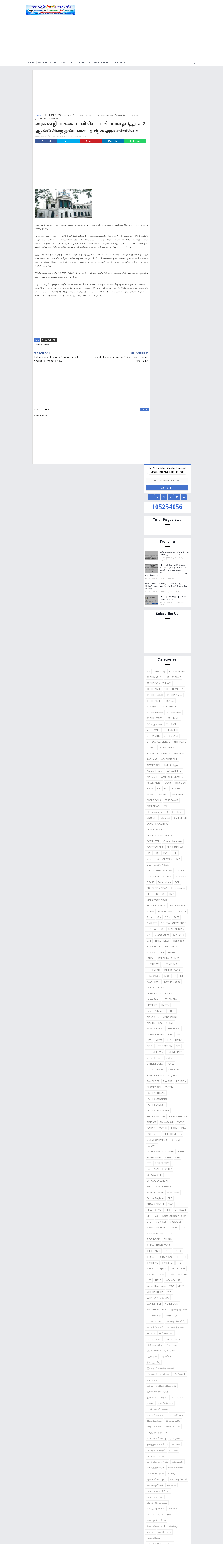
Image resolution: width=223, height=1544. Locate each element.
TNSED (151, 849)
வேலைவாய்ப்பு (82, 1521)
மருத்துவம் (171, 1329)
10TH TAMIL (153, 282)
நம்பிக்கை (172, 1230)
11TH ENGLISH (155, 287)
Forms (150, 510)
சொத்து (150, 1125)
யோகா (150, 1370)
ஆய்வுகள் (152, 949)
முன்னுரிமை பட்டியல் (173, 1359)
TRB (179, 855)
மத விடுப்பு (170, 1324)
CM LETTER (180, 410)
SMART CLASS (154, 803)
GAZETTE (152, 516)
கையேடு (172, 1101)
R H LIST (175, 732)
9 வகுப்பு (151, 340)
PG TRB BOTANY (156, 685)
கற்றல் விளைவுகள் (156, 1072)
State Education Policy (174, 808)
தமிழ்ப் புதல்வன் (173, 1165)
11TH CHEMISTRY (173, 282)
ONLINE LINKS (174, 644)
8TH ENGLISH (170, 323)
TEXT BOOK (153, 832)
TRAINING (152, 855)
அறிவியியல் (153, 931)
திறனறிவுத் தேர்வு (172, 1189)
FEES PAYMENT (166, 504)
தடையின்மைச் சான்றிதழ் (160, 1136)
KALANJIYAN (153, 574)
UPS (149, 873)
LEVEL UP (152, 598)
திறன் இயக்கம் (177, 1195)
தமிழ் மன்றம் (154, 1165)
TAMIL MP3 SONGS (157, 820)
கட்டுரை (176, 1037)
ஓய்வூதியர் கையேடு (157, 1037)
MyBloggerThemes (109, 1535)
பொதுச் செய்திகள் (156, 1306)
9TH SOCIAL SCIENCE (158, 346)
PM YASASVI (166, 715)
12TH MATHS (174, 305)
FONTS (182, 504)
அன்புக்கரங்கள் (172, 931)
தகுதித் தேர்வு (153, 1130)
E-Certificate (164, 475)
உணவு (150, 996)
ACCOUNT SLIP (169, 352)
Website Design (76, 1535)
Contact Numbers (172, 434)
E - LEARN (181, 469)
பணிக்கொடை (164, 1253)
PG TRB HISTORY (156, 709)
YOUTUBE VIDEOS (156, 902)
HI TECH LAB (154, 539)
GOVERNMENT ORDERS (143, 1521)
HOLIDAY (152, 545)
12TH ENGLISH (155, 305)
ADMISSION (153, 358)
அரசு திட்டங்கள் (155, 920)
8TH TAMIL (180, 334)
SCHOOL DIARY (155, 785)
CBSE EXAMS (171, 393)
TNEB (167, 844)
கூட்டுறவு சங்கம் (155, 1101)
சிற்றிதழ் (173, 1119)
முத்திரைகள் (175, 1353)
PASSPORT (173, 662)
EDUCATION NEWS (157, 481)
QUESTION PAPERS (157, 732)
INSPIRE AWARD (173, 563)
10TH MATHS (154, 270)
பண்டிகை (182, 1265)
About (50, 1521)
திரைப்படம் (153, 1189)
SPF (149, 808)
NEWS (158, 633)
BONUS (176, 381)
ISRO (166, 568)
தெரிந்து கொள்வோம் (158, 1206)
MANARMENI (170, 609)
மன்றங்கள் (152, 1335)
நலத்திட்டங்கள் (155, 1236)
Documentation (70, 50)
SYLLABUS (175, 814)
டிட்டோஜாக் (164, 1125)
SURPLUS (161, 814)
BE (158, 381)
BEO (166, 381)
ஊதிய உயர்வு (154, 1019)
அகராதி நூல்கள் (178, 902)
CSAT (166, 445)
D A (178, 451)
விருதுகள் (171, 1411)
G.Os (167, 510)
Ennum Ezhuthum (156, 498)
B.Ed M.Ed (180, 375)
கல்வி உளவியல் (176, 1060)
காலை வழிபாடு (155, 1089)
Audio (168, 375)
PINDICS (151, 715)
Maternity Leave (155, 621)
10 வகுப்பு (159, 264)
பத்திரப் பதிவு (171, 1271)
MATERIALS (127, 50)
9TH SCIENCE (167, 340)
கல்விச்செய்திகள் (155, 1066)
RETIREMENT (154, 750)
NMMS (179, 633)
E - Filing (167, 469)
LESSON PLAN (171, 592)
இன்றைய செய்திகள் (157, 990)
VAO (171, 879)
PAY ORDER (153, 674)
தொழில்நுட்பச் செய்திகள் (160, 1224)
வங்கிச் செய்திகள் (174, 1376)
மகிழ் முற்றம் (154, 1324)
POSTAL (163, 721)
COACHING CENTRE (157, 416)
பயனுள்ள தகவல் (156, 1277)
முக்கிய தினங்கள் (156, 1353)
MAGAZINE (153, 609)
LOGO (172, 604)
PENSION (181, 674)
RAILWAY (152, 738)
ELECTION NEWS (156, 486)
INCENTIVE (153, 557)
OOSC (169, 650)
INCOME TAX (170, 557)
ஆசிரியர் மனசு (155, 937)
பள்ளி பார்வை (168, 1283)
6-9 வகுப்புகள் (154, 317)
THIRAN (167, 832)
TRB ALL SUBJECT (156, 861)
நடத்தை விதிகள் (155, 1230)
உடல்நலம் (177, 990)
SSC (157, 808)
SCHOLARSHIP (154, 767)
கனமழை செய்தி (178, 1072)
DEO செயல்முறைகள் (158, 457)
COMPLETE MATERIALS (159, 428)
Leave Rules (153, 592)
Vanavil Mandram (156, 879)
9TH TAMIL (180, 346)
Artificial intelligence (172, 369)
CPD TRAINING (175, 440)
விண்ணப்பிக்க (154, 1411)
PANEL (170, 656)
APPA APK (152, 369)
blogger (133, 411)
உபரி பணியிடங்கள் (157, 1002)
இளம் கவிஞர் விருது (157, 984)
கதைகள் (173, 1043)
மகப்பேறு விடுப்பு (156, 1312)
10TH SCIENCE (173, 270)
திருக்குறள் (152, 1183)
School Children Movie (159, 779)
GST (149, 533)
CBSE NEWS (153, 399)
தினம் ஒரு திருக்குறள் (158, 1201)
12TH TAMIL (173, 311)
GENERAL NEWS (53, 102)
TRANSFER (167, 855)
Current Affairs (165, 451)
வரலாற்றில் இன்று (156, 1382)
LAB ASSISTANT (155, 580)
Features (49, 50)
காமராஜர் (171, 1078)
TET (171, 826)
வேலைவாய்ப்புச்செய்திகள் (161, 1423)
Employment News (157, 492)
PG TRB (169, 680)
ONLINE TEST (154, 650)
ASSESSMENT (154, 375)
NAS (170, 627)
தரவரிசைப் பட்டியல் (157, 1171)
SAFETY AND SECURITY (159, 762)
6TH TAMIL (172, 317)
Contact (63, 1521)
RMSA (168, 750)
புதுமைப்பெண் (175, 1288)
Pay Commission (155, 668)
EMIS (171, 486)
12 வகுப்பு (152, 299)
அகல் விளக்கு (154, 908)
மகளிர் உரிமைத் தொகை (159, 1318)
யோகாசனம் (164, 1370)
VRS (169, 885)
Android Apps (171, 358)
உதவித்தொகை (165, 996)
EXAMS (150, 504)
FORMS (120, 1521)
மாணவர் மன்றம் (170, 1335)
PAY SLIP (167, 674)
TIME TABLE (153, 844)
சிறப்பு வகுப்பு (165, 1107)
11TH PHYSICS (174, 287)
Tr (184, 849)
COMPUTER (153, 434)
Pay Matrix (174, 668)
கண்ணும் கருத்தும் (156, 1043)
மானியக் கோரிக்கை (157, 1341)
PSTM (174, 721)
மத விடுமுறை (154, 1329)
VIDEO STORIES (155, 885)
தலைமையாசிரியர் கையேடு (161, 1177)
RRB (177, 750)
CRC (157, 445)
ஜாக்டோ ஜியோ (155, 1429)
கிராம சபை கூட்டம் (157, 1095)
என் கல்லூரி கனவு (156, 1031)
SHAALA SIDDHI (155, 797)
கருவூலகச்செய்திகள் (157, 1054)
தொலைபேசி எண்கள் (158, 1218)
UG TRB (182, 867)
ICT (162, 545)
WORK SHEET (154, 896)
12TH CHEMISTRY (171, 299)
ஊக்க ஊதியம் (154, 1013)
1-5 (148, 264)
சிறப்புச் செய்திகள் (156, 1113)
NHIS (168, 633)
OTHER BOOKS (155, 656)
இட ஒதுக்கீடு (153, 955)
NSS (178, 639)
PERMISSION (154, 680)
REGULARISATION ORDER (160, 744)
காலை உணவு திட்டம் (158, 1084)
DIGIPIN (180, 463)
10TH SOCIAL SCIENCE (159, 276)
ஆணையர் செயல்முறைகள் (161, 943)
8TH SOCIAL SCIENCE (158, 334)
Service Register (155, 791)
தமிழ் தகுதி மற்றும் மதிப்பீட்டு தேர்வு (165, 1154)
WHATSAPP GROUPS (158, 890)
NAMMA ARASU (155, 627)
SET (170, 791)
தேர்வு (175, 1212)
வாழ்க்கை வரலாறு (156, 1400)
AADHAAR (152, 352)
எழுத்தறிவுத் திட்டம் (157, 1025)
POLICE (151, 721)
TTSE (161, 867)
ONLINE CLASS (155, 644)
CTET (150, 451)
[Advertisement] (139, 23)
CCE (165, 399)
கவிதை (172, 1066)
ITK (174, 568)
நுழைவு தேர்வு (154, 1247)
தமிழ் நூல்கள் (154, 1160)
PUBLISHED (153, 726)
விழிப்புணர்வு (154, 1417)
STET (150, 814)
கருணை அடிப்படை (157, 1048)
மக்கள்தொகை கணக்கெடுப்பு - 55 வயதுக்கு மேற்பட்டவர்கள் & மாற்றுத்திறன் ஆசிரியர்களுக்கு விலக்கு (166, 179)
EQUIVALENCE (177, 498)
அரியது (151, 925)
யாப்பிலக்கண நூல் (175, 1365)
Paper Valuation (155, 662)
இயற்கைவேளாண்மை (158, 966)
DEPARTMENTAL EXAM (159, 463)
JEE (181, 568)
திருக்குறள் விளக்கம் (172, 1183)
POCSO (180, 715)
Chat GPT (152, 410)
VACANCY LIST (172, 873)
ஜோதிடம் (172, 1429)
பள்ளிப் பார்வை (155, 1288)
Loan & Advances (156, 604)
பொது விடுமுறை (156, 1300)
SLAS (170, 797)
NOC (149, 639)
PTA (183, 721)
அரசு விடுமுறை (175, 920)
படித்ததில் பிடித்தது (175, 1247)
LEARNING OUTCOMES (159, 586)
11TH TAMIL (153, 293)
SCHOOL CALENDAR (157, 773)
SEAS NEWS (173, 785)
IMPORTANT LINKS (168, 551)
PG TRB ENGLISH (156, 697)
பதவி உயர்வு (154, 1271)
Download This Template (100, 50)
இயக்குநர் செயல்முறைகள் (160, 961)
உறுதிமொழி (176, 1007)
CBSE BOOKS (154, 393)
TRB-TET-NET (177, 861)
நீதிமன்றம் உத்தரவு (174, 1242)
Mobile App (174, 621)
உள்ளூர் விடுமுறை (157, 1007)
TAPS (174, 820)
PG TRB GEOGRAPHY (158, 703)
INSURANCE (153, 568)
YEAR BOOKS (172, 896)
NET (149, 633)
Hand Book (179, 533)
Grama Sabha (162, 527)
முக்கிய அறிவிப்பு (156, 1347)
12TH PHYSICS (154, 311)
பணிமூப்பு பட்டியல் (157, 1259)
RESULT (182, 744)
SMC (168, 803)
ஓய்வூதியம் (176, 1031)
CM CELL (165, 410)
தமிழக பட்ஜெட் (155, 1142)
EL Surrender (178, 481)
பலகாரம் (173, 1277)
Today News (165, 849)
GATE (176, 510)
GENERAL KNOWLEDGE (173, 516)
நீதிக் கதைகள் (154, 1242)
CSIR (175, 445)
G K (159, 510)
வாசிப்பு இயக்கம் (156, 1394)
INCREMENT (153, 563)
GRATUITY (178, 527)
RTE (149, 756)
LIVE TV (165, 598)
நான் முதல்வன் (174, 1236)
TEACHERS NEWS (156, 826)
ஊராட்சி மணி (172, 1019)
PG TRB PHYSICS (178, 709)
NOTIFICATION (164, 639)
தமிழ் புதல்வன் (172, 1160)
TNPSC (178, 844)
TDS (183, 820)
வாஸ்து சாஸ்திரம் (178, 1406)
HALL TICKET (162, 533)
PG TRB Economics (157, 691)
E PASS (150, 475)
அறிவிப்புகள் (166, 925)
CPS (149, 445)
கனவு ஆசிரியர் (155, 1078)
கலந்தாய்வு (177, 1054)
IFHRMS (172, 545)
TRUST (150, 867)
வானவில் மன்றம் (156, 1406)
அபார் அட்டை (154, 914)
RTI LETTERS (162, 756)
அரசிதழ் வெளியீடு (176, 914)
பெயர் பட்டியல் (175, 1294)
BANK (150, 381)
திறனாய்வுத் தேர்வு (156, 1195)
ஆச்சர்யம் (171, 937)
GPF (149, 527)
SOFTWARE (180, 803)
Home (37, 50)
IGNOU (150, 551)
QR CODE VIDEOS (172, 726)
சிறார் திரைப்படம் (156, 1119)
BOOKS (151, 387)
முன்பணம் (152, 1359)
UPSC (158, 873)
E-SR (177, 475)
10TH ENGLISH (177, 264)
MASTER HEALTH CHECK (160, 615)
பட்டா (150, 1253)
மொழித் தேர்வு (154, 1365)
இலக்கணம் (179, 966)
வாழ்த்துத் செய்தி (178, 1400)
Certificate (177, 404)
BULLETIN (177, 387)
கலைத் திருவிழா (155, 1060)
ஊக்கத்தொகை (173, 1013)
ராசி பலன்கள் (154, 1376)
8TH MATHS (153, 328)
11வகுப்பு (169, 293)
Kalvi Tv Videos (172, 574)
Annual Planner (155, 364)
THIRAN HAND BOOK (158, 838)
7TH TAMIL (153, 323)
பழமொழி (152, 1283)
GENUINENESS (176, 522)
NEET (179, 627)
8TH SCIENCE (171, 328)
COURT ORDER (155, 440)
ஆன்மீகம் (166, 949)
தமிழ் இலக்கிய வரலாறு (159, 1148)
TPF (177, 849)
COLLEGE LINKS (155, 422)
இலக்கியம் (152, 972)
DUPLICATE (153, 469)
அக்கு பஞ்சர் (171, 908)
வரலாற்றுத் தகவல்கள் (158, 1388)
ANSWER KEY (174, 364)
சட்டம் (150, 1107)
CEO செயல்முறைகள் (157, 404)
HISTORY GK (171, 539)
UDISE (171, 867)
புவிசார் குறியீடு (155, 1294)
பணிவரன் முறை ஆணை (160, 1265)
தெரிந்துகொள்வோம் (157, 1212)
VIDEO (181, 879)
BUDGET (163, 387)
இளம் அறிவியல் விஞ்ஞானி (161, 978)
